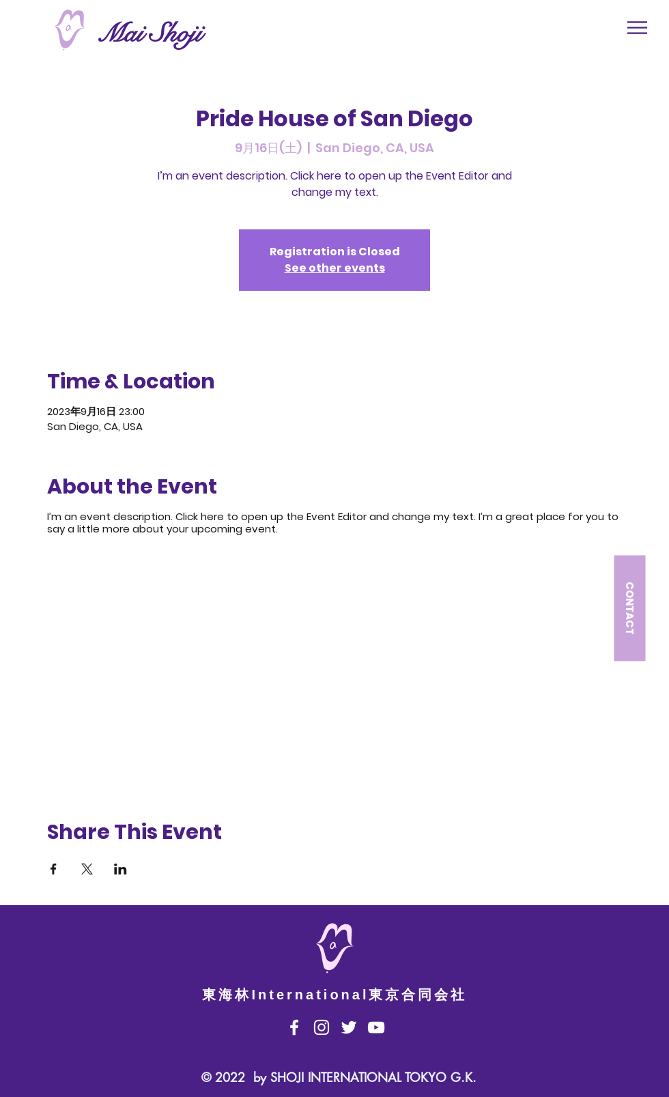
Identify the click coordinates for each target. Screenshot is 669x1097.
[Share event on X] (87, 869)
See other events (335, 268)
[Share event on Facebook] (53, 869)
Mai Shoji (149, 33)
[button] (637, 27)
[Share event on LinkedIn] (120, 869)
